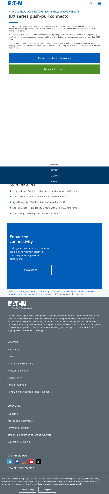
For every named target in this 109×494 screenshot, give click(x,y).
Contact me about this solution (54, 58)
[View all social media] (21, 468)
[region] (54, 484)
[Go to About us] (13, 349)
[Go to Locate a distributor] (54, 69)
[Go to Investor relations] (17, 370)
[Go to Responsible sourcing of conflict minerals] (30, 435)
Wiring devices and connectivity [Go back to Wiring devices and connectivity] (34, 291)
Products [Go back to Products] (11, 291)
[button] (31, 270)
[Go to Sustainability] (15, 377)
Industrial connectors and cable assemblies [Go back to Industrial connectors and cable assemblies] (73, 291)
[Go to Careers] (12, 356)
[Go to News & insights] (16, 385)
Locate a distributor (54, 69)
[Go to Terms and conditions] (20, 428)
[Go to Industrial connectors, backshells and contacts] (44, 11)
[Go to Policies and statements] (21, 421)
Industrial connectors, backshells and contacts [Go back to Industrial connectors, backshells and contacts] (29, 294)
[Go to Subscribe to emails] (18, 442)
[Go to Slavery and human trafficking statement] (30, 392)
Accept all (47, 490)
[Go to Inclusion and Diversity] (20, 363)
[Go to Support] (12, 414)
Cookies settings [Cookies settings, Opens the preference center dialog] (27, 490)
